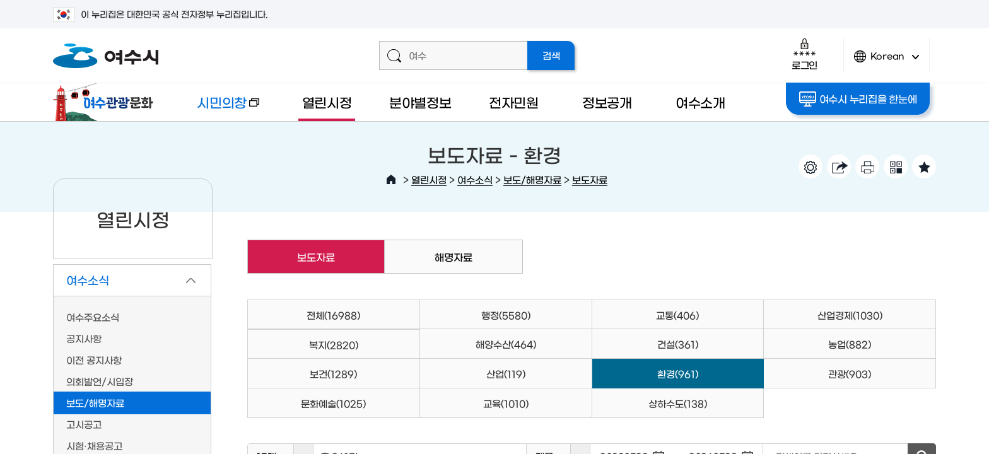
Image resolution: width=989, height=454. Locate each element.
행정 (505, 315)
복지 (333, 344)
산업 (505, 373)
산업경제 (849, 315)
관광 (849, 373)
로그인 (804, 53)
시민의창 (217, 108)
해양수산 (506, 344)
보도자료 (589, 179)
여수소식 (475, 179)
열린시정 (327, 101)
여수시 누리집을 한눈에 (858, 99)
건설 (677, 344)
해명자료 (453, 257)
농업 (849, 344)
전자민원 (514, 101)
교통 (677, 315)
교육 (506, 403)
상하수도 (677, 403)
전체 (333, 315)
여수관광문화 (106, 102)
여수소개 (700, 101)
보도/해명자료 (532, 179)
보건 (333, 373)
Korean (887, 61)
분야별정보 (420, 101)
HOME (391, 179)
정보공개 (607, 101)
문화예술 (333, 403)
